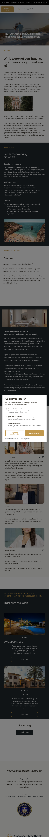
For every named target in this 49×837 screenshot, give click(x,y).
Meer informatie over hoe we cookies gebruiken (17, 438)
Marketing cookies (24, 425)
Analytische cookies (24, 418)
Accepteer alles (34, 433)
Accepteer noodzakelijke (14, 433)
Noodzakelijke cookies (24, 411)
